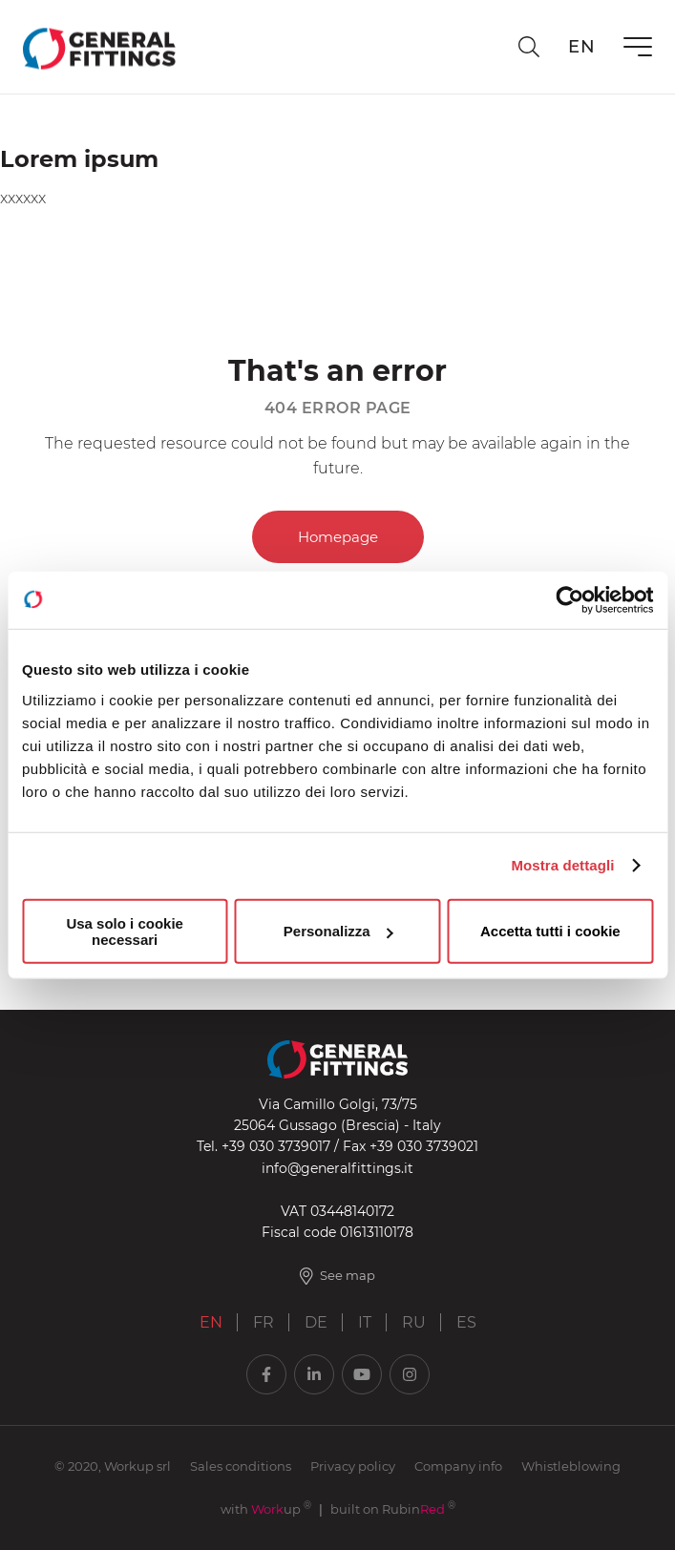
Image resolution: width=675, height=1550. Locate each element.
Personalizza (338, 931)
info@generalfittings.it (337, 1168)
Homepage (338, 537)
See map (338, 1276)
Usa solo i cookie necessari (124, 930)
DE (316, 1322)
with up (266, 1509)
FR (263, 1322)
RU (414, 1322)
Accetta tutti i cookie (550, 931)
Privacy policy (352, 1466)
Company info (458, 1466)
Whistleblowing (571, 1466)
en (581, 46)
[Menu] (637, 47)
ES (466, 1322)
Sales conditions (240, 1466)
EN (211, 1322)
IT (364, 1322)
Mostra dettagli (562, 865)
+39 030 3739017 (275, 1146)
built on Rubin (392, 1509)
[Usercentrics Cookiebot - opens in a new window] (569, 600)
